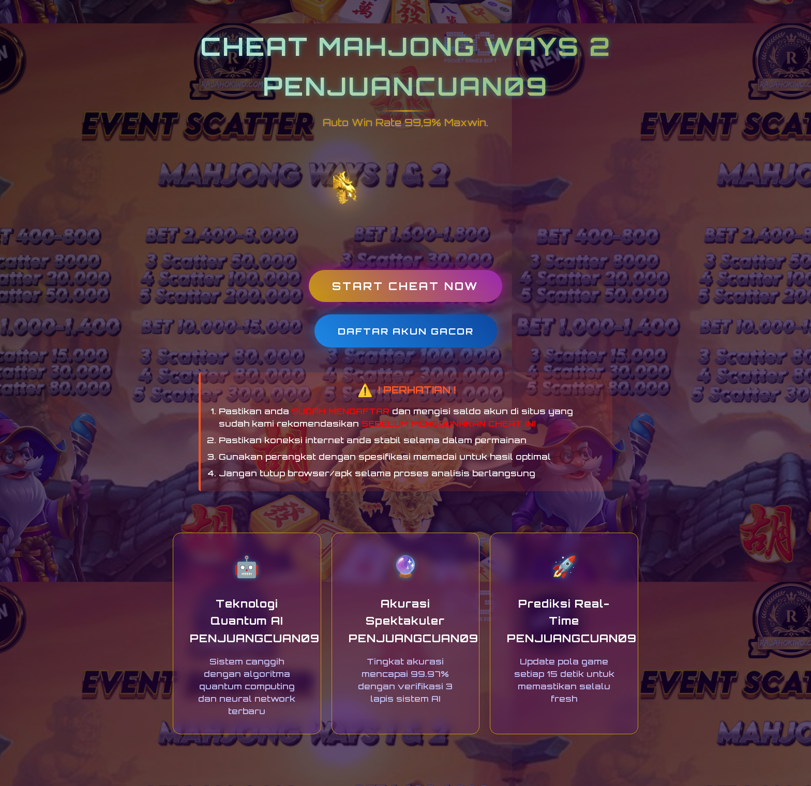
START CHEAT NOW (405, 286)
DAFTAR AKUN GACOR (406, 331)
